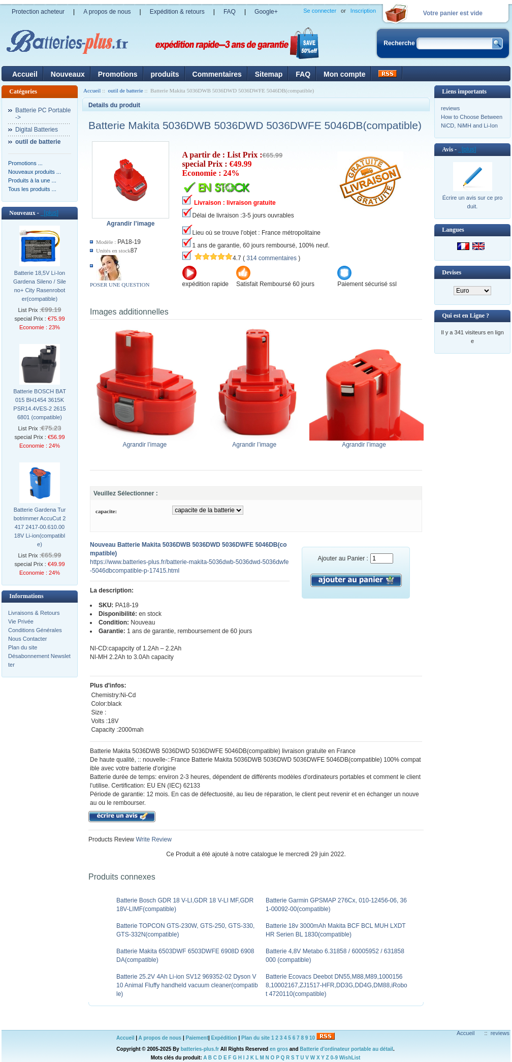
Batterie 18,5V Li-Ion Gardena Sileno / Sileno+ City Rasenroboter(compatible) (39, 286)
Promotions (118, 74)
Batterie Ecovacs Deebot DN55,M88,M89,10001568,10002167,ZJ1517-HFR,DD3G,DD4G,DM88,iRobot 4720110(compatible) (336, 985)
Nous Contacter (27, 639)
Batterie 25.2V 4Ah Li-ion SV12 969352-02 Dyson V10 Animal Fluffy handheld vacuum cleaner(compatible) (187, 985)
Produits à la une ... (32, 180)
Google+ (266, 11)
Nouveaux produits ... (34, 172)
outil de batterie (125, 90)
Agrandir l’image (147, 441)
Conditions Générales (35, 630)
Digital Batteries (36, 129)
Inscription (363, 11)
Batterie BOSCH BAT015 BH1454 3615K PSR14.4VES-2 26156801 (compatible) (39, 404)
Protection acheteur (38, 11)
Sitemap (268, 74)
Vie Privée (21, 621)
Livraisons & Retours (34, 613)
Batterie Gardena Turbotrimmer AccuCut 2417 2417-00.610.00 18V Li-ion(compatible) (40, 527)
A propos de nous (107, 11)
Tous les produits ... (32, 189)
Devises (451, 272)
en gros (279, 1049)
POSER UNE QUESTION (119, 285)
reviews (450, 108)
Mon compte (344, 74)
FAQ (229, 11)
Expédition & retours (177, 11)
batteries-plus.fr (200, 1049)
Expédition (224, 1038)
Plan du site (22, 647)
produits (165, 74)
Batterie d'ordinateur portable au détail (346, 1049)
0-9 (334, 1057)
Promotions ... (25, 163)
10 (312, 1038)
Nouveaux (68, 74)
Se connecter (319, 11)
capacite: (106, 511)
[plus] (49, 212)
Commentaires (217, 74)
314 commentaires (271, 258)
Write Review (153, 839)
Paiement (197, 1038)
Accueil (25, 74)
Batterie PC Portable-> (43, 114)
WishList (350, 1057)
